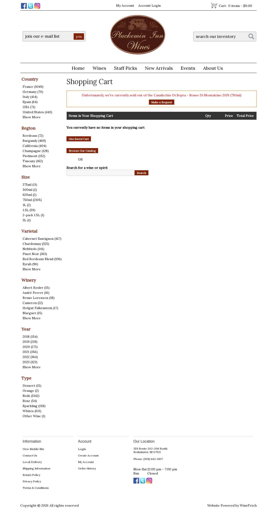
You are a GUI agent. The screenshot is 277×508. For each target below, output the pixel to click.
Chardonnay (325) (36, 244)
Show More (32, 117)
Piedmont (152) (34, 156)
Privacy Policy (32, 481)
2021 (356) (30, 352)
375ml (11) (30, 185)
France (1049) (33, 87)
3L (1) (27, 220)
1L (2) (27, 205)
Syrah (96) (30, 264)
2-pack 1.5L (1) (33, 215)
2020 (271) (30, 347)
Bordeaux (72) (33, 136)
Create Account (88, 455)
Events (188, 68)
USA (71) (29, 107)
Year (25, 329)
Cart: (235, 6)
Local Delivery (32, 462)
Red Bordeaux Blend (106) (42, 259)
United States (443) (37, 112)
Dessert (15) (32, 385)
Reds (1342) (31, 396)
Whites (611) (32, 411)
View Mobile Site (33, 449)
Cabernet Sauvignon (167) (42, 239)
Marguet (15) (32, 313)
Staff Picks (125, 68)
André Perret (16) (36, 293)
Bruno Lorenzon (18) (38, 298)
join (79, 36)
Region (28, 128)
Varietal (29, 231)
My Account (125, 5)
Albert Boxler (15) (36, 288)
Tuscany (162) (33, 161)
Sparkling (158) (34, 406)
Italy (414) (30, 97)
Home (78, 68)
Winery (28, 280)
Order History (87, 468)
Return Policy (31, 475)
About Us (211, 68)
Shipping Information (36, 468)
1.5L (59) (29, 210)
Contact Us (30, 455)
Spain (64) (30, 102)
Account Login (149, 5)
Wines (98, 68)
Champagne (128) (36, 151)
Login (82, 449)
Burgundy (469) (34, 141)
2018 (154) (30, 337)
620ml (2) (29, 195)
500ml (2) (30, 190)
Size (25, 177)
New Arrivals (159, 68)
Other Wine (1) (34, 416)
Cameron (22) (33, 303)
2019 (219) (30, 342)
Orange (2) (31, 391)
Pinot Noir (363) (35, 254)
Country (29, 79)
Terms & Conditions (36, 488)
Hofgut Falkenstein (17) (40, 308)
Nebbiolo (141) (33, 249)
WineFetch (248, 505)
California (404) (34, 146)
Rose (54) (30, 401)
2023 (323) (30, 362)
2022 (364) (30, 357)
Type (26, 378)
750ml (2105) (32, 200)
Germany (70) (33, 92)
